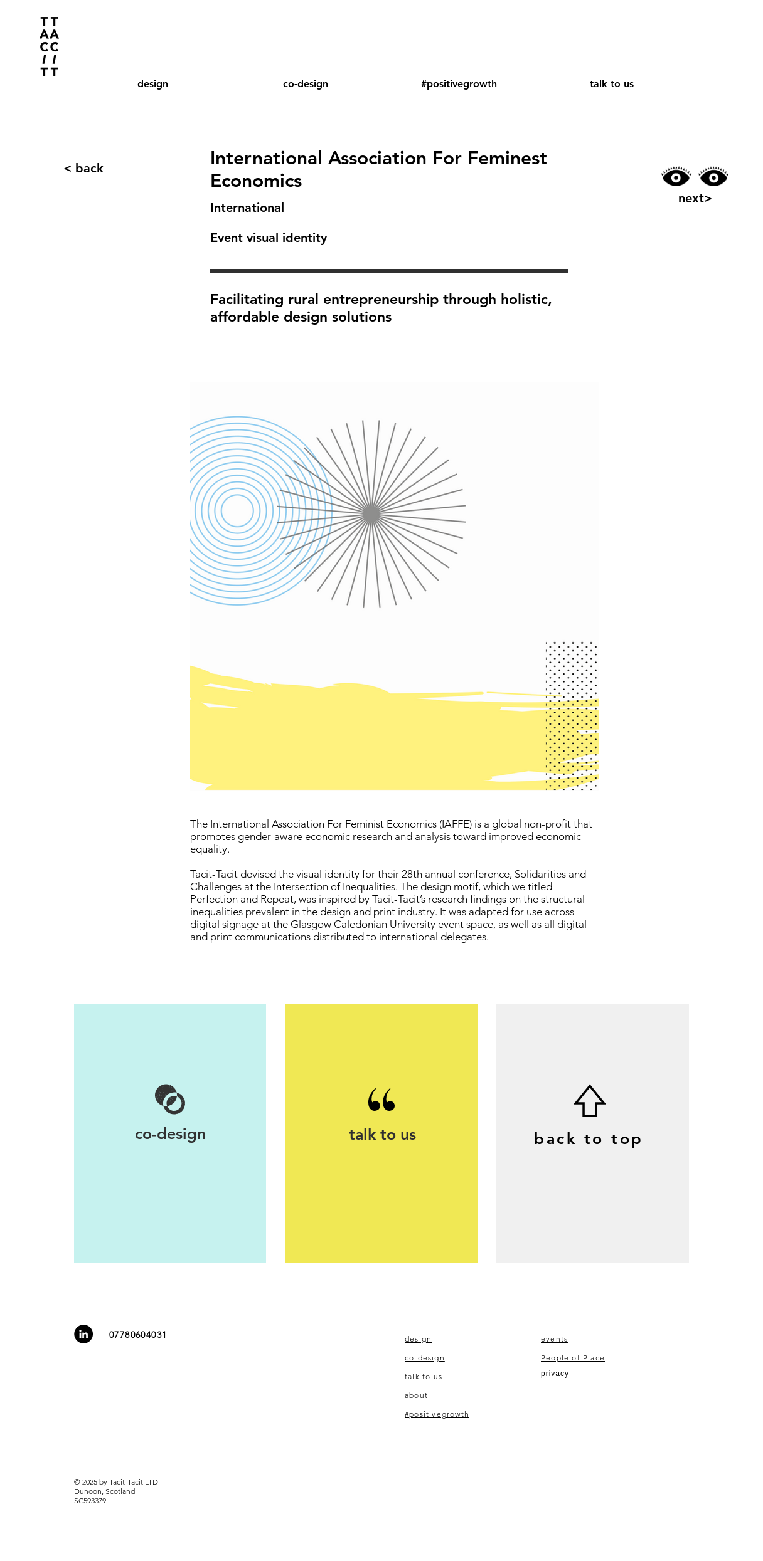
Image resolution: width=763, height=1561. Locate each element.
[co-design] (170, 1134)
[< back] (83, 168)
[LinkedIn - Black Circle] (83, 1334)
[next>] (695, 198)
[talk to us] (382, 1134)
